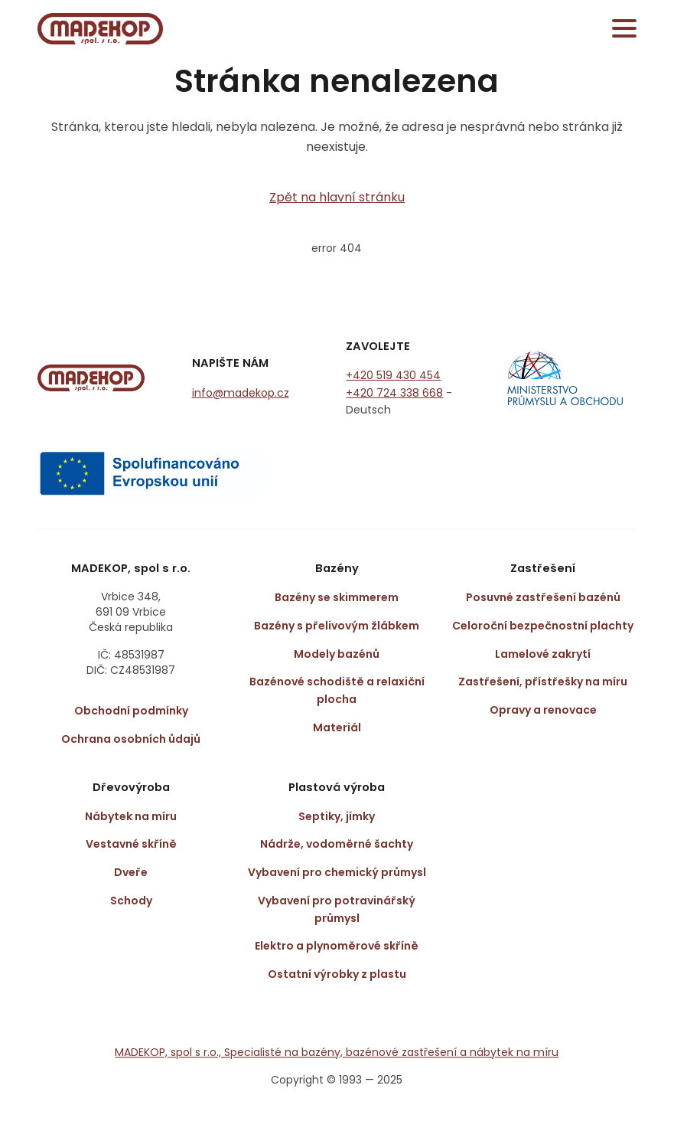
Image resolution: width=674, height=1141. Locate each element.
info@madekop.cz (240, 392)
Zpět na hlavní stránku (337, 197)
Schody (131, 900)
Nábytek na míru (131, 816)
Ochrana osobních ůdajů (130, 739)
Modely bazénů (336, 654)
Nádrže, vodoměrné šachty (336, 844)
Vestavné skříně (131, 844)
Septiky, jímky (336, 816)
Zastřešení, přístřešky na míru (542, 681)
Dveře (131, 872)
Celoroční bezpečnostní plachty (542, 625)
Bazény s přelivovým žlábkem (336, 625)
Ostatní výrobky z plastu (337, 974)
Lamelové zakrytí (543, 654)
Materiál (337, 727)
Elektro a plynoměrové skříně (336, 945)
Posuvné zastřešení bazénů (543, 597)
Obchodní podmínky (131, 710)
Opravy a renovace (543, 710)
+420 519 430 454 (393, 375)
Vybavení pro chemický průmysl (337, 872)
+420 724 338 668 (394, 392)
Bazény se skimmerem (337, 597)
